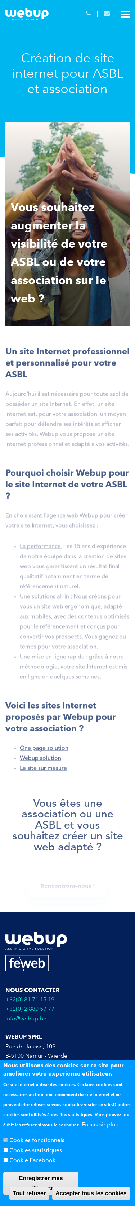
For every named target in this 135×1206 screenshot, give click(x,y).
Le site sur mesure (43, 770)
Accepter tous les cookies (90, 1194)
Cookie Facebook (32, 1161)
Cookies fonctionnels (36, 1141)
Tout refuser (29, 1194)
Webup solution (40, 760)
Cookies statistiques (35, 1151)
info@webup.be (25, 1018)
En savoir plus (100, 1124)
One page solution (44, 750)
